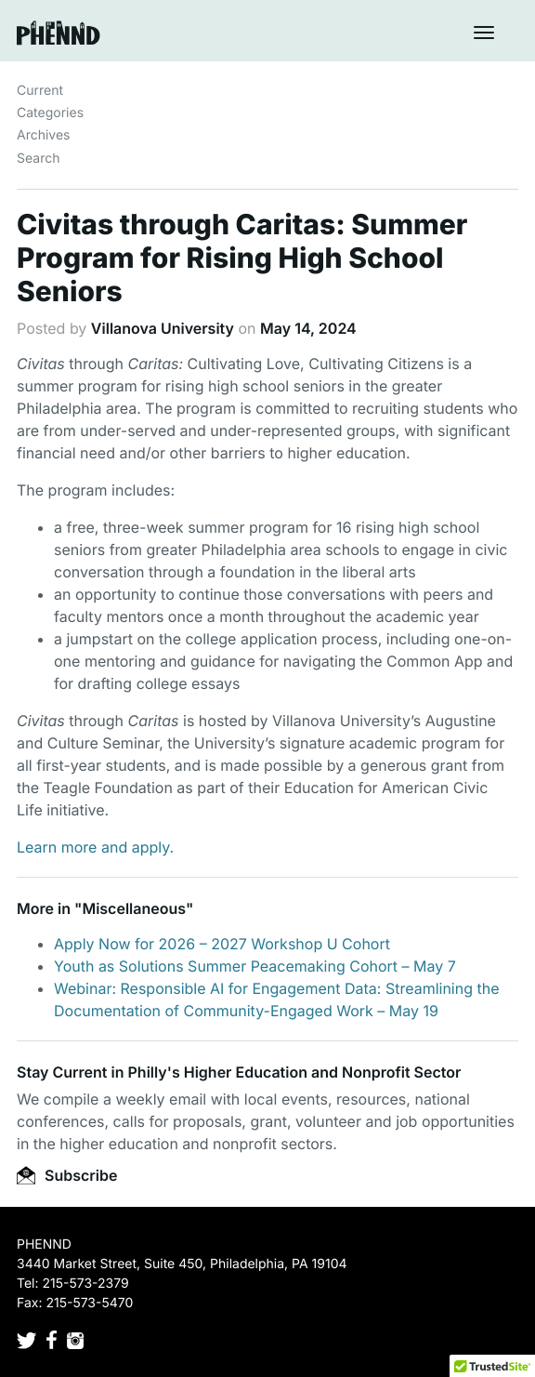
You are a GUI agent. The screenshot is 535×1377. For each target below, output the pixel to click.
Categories (50, 113)
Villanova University (162, 328)
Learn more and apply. (95, 847)
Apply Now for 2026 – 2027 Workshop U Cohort (222, 943)
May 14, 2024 (308, 328)
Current (40, 91)
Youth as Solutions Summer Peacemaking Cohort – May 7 (255, 966)
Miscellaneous (134, 908)
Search (38, 158)
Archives (44, 135)
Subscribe (67, 1175)
